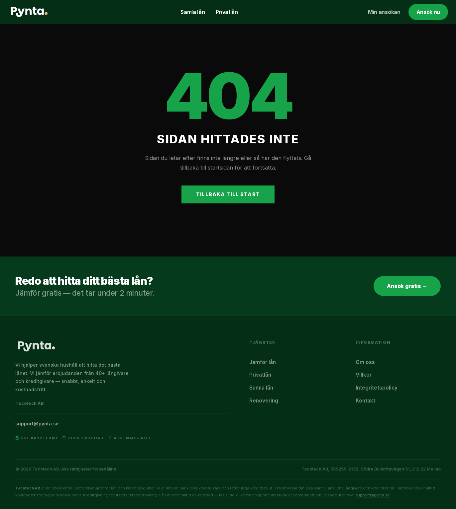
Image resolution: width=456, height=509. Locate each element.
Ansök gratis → (407, 286)
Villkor (364, 375)
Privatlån (227, 12)
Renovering (263, 401)
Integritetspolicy (377, 388)
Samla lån (192, 12)
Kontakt (365, 401)
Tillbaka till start (228, 194)
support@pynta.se (37, 423)
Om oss (365, 362)
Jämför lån (262, 362)
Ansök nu (428, 12)
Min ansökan (384, 12)
